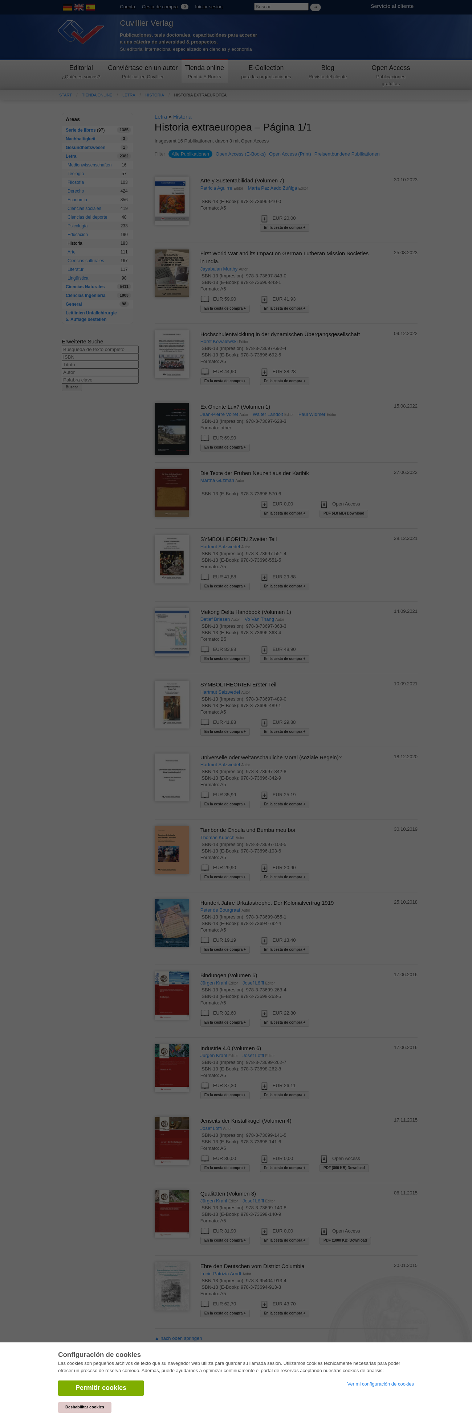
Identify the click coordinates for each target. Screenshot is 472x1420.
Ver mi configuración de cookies (380, 1384)
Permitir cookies (101, 1387)
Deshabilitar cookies (84, 1407)
